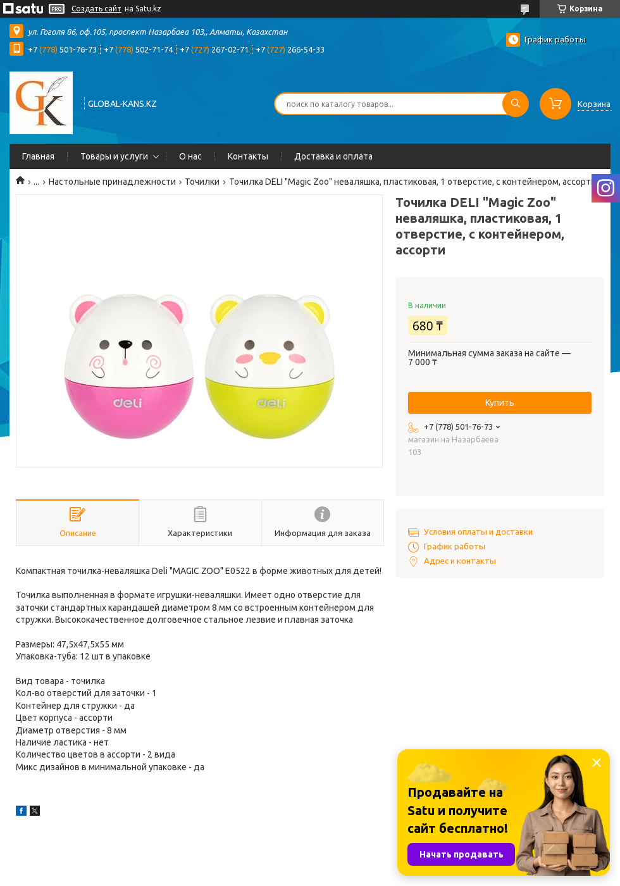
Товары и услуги (114, 156)
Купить (499, 402)
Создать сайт (96, 8)
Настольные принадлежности (112, 182)
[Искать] (515, 103)
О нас (190, 156)
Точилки (202, 182)
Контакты (248, 156)
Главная (38, 156)
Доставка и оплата (333, 156)
